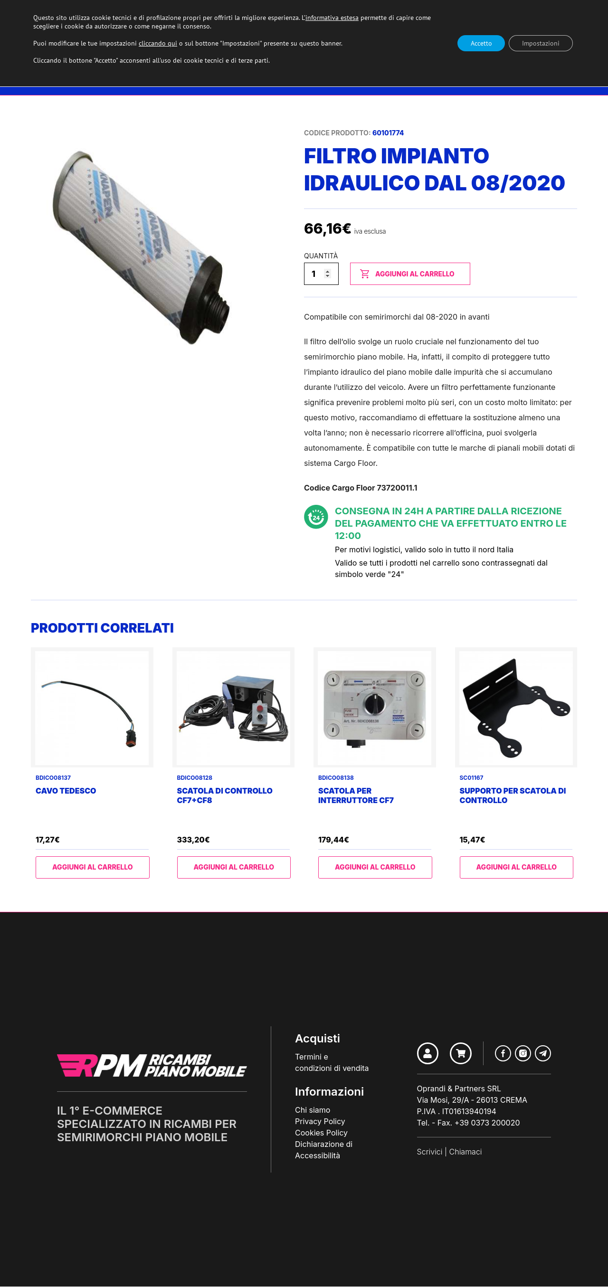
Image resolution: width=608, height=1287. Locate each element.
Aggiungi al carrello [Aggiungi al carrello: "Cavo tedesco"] (92, 867)
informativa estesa (332, 17)
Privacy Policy (320, 1121)
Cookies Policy (321, 1133)
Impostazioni (540, 43)
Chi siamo (312, 1110)
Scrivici (429, 1152)
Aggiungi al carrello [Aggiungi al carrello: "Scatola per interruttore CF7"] (375, 867)
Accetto (478, 43)
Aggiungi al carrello (413, 274)
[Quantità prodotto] (321, 274)
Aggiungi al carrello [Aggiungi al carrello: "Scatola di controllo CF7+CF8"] (233, 867)
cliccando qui (158, 43)
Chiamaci (465, 1152)
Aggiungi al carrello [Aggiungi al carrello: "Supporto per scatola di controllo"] (516, 867)
